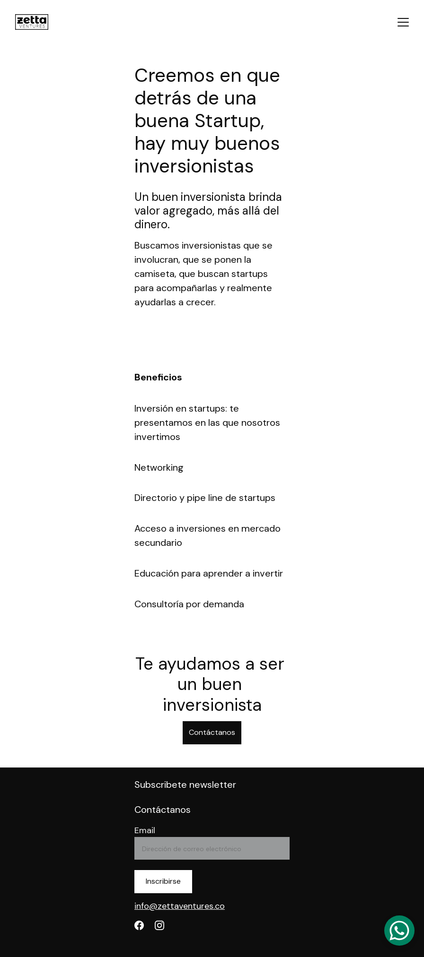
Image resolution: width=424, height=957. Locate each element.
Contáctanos (212, 732)
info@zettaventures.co (179, 906)
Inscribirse (163, 881)
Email (144, 830)
